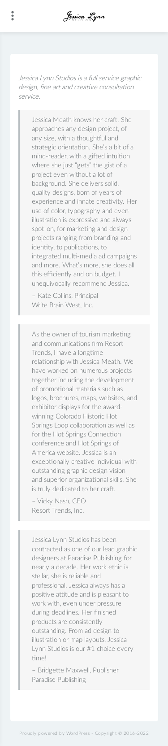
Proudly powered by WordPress (54, 733)
